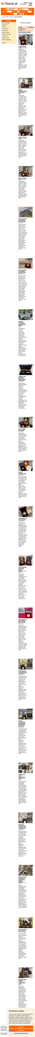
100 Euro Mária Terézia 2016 (22, 429)
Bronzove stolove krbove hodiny (22, 930)
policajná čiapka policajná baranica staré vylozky (22, 981)
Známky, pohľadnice (6, 39)
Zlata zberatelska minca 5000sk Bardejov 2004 (22, 271)
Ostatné (11, 16)
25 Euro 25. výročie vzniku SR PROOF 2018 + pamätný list (22, 826)
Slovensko (6, 1034)
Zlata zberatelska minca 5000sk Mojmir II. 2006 (22, 621)
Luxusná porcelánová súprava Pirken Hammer (22, 323)
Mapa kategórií (4, 1033)
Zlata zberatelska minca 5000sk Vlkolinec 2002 (22, 220)
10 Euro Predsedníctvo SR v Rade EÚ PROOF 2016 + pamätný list (21, 723)
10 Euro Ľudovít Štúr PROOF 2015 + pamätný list (22, 672)
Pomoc (2, 1027)
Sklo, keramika (5, 28)
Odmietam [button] (21, 1030)
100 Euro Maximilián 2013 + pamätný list (22, 91)
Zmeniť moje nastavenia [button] (21, 1033)
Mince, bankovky (5, 23)
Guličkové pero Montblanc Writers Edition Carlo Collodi (22, 378)
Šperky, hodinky (5, 32)
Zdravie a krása (5, 37)
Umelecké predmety (6, 34)
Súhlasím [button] (21, 1027)
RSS (5, 1029)
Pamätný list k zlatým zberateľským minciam (21, 776)
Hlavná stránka (5, 16)
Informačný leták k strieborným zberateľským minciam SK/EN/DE (22, 879)
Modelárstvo (4, 24)
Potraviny (4, 26)
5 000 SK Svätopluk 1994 (22, 473)
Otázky (5, 1027)
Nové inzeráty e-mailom (24, 32)
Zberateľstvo (5, 36)
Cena (29, 27)
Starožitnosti (4, 30)
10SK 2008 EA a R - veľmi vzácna (22, 519)
